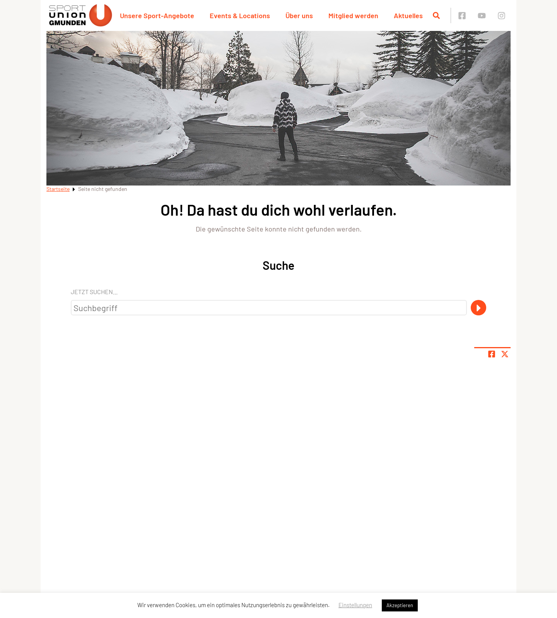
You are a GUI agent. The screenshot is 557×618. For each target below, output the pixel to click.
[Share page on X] (505, 354)
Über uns (299, 15)
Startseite (58, 189)
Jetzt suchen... (94, 291)
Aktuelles (408, 15)
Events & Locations (240, 15)
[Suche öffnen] (436, 15)
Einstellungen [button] (355, 604)
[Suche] (478, 307)
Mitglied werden (353, 15)
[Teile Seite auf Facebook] (491, 354)
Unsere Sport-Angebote (157, 15)
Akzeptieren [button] (399, 605)
